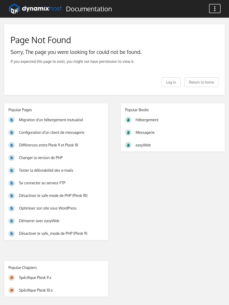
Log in (171, 82)
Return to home (201, 82)
